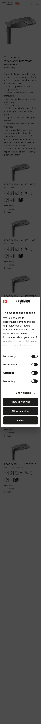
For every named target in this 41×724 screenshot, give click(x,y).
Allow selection (21, 411)
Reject (20, 420)
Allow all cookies (20, 401)
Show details (23, 393)
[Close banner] (37, 301)
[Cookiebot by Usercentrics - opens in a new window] (22, 301)
